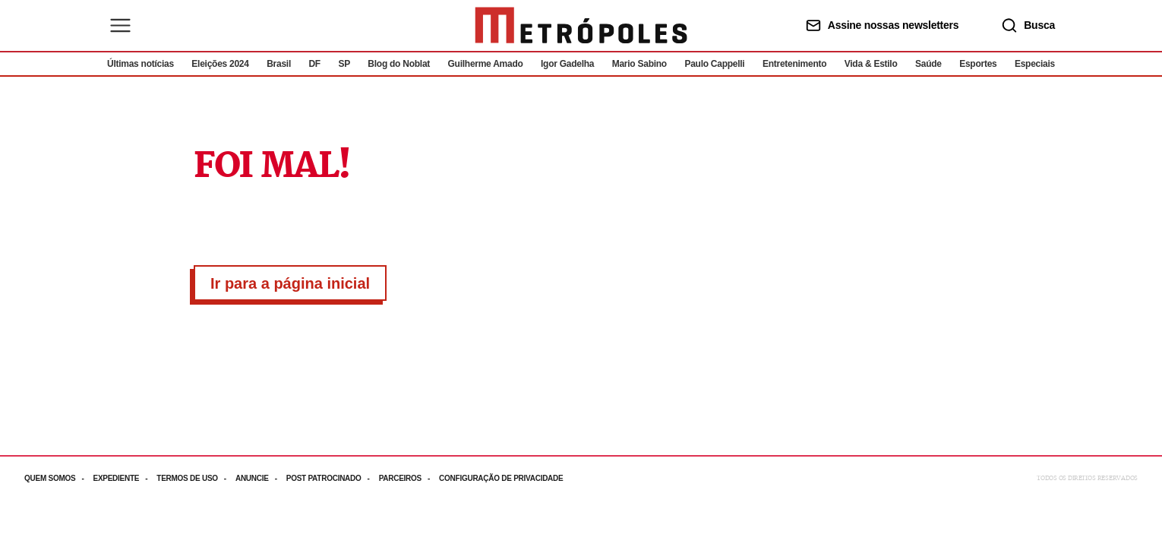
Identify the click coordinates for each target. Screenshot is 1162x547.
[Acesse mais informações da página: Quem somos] (58, 478)
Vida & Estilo (871, 63)
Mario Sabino (639, 63)
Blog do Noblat (399, 63)
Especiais (1035, 63)
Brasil (279, 63)
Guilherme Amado (485, 63)
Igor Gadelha (567, 63)
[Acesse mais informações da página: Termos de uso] (195, 478)
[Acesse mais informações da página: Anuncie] (260, 478)
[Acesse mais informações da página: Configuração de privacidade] (502, 478)
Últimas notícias (140, 63)
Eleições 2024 (219, 63)
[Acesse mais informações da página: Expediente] (124, 478)
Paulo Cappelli (714, 63)
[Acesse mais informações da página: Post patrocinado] (332, 478)
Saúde (928, 63)
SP (344, 63)
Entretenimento (794, 63)
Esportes (977, 63)
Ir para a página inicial (290, 283)
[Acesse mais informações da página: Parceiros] (409, 478)
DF (314, 63)
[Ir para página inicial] (581, 25)
